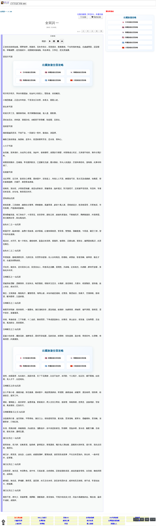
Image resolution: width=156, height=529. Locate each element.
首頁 (142, 519)
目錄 (147, 519)
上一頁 (136, 519)
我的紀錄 (97, 17)
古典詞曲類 (81, 14)
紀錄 (84, 17)
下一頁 (153, 519)
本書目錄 (99, 14)
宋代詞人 (91, 14)
